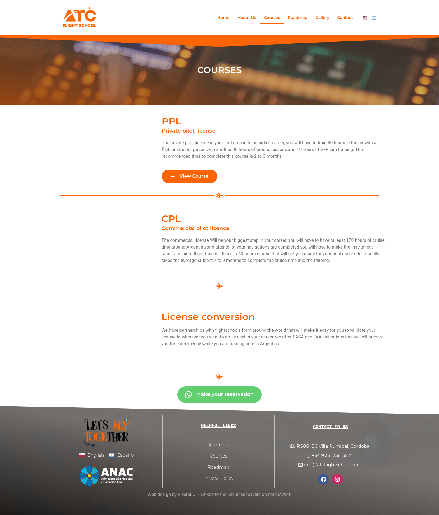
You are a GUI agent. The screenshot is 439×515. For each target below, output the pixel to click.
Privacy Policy (218, 478)
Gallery (322, 17)
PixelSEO (187, 495)
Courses (272, 17)
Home (223, 17)
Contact (345, 17)
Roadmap (297, 17)
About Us (246, 17)
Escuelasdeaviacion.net (250, 495)
